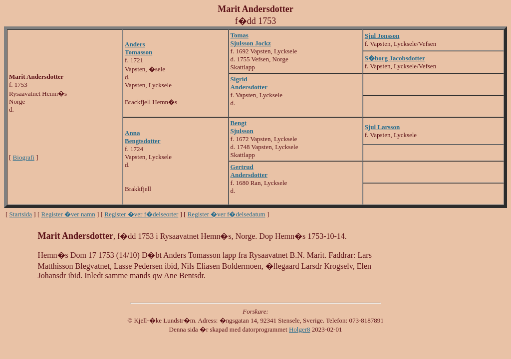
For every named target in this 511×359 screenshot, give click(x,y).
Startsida (20, 214)
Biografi (23, 157)
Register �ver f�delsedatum (226, 214)
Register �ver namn (68, 214)
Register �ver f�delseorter (141, 214)
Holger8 (299, 329)
